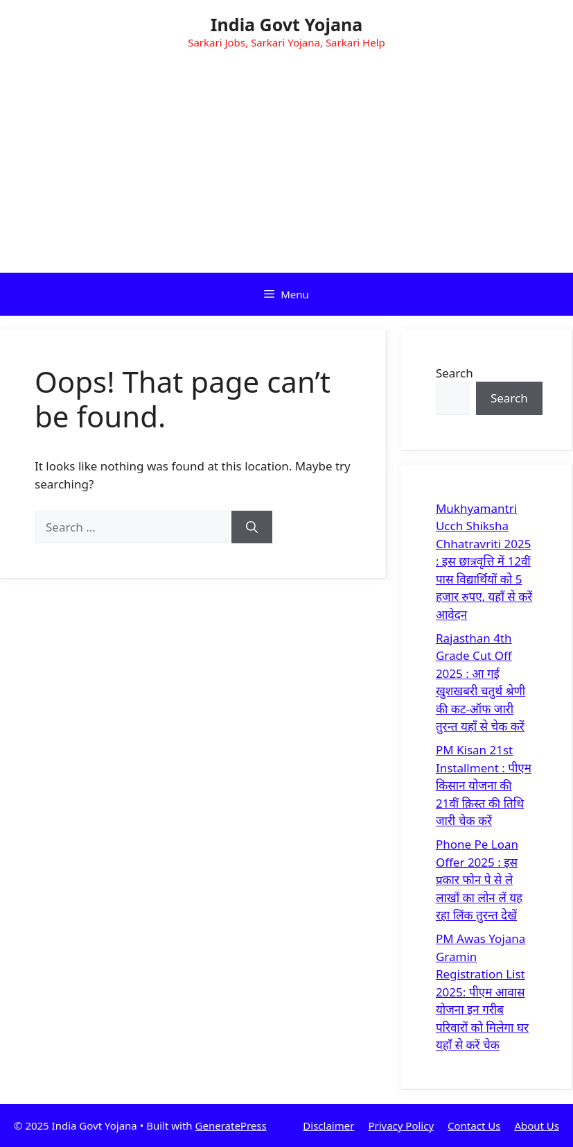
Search (454, 373)
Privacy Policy (401, 1125)
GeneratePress (231, 1125)
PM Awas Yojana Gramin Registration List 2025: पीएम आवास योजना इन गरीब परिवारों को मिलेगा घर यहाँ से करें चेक (482, 992)
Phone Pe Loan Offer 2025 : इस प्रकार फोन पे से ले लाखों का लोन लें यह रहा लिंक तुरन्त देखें (479, 879)
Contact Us (474, 1125)
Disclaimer (328, 1125)
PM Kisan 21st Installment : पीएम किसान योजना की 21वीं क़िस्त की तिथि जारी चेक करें (483, 785)
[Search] (251, 527)
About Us (536, 1125)
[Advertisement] (286, 168)
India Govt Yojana (286, 24)
